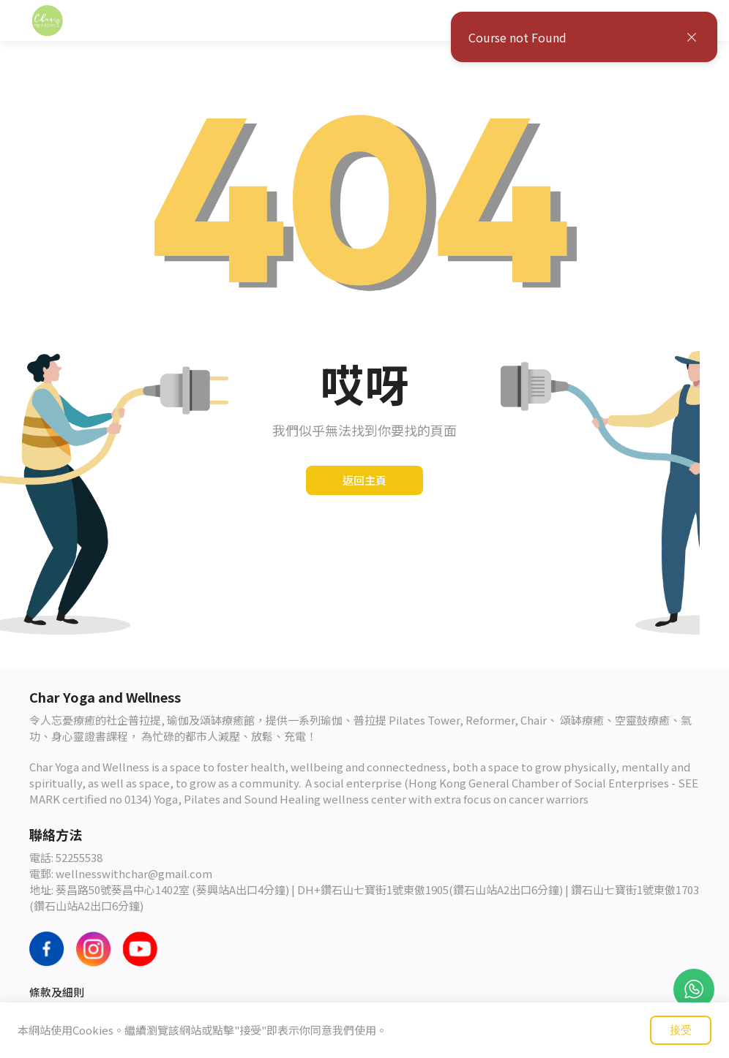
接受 (681, 1030)
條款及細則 (56, 992)
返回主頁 (364, 480)
